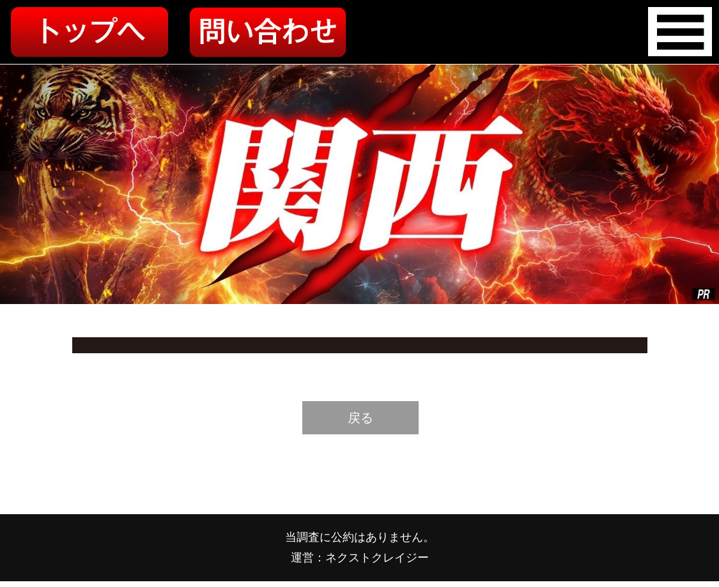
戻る (360, 418)
